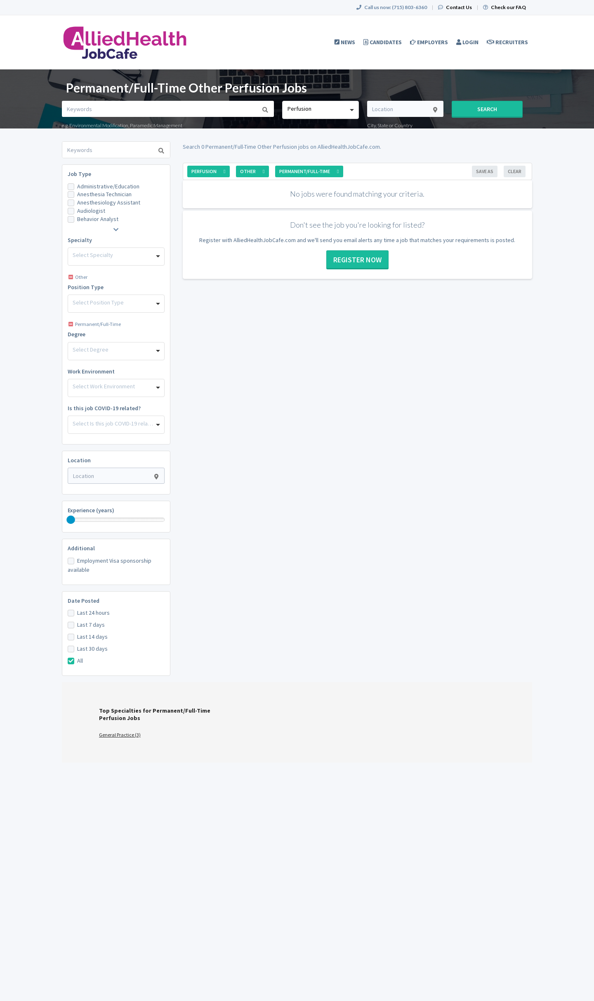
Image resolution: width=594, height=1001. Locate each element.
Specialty (80, 240)
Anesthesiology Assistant (108, 202)
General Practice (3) (120, 735)
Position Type (86, 287)
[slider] (71, 520)
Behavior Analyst (97, 219)
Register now (357, 259)
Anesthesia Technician (104, 194)
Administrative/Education (108, 186)
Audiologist (91, 210)
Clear (514, 171)
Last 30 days (92, 648)
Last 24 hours (93, 612)
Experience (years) (91, 510)
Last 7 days (91, 624)
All (80, 660)
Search (487, 109)
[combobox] (320, 110)
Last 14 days (92, 636)
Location (79, 460)
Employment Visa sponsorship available (109, 565)
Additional (81, 548)
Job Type (79, 174)
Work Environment (91, 371)
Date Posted (83, 600)
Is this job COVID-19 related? (104, 408)
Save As (484, 171)
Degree (76, 334)
